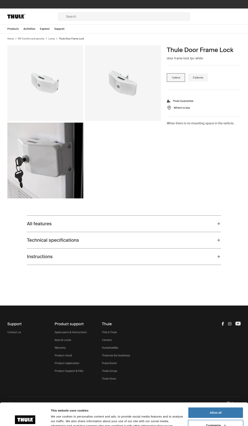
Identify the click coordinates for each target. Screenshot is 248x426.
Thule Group (109, 371)
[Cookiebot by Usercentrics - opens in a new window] (25, 418)
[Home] (32, 16)
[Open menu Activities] (31, 29)
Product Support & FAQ (69, 371)
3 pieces (198, 77)
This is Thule (109, 332)
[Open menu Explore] (47, 29)
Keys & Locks (63, 340)
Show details (60, 418)
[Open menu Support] (61, 29)
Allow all (216, 390)
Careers (107, 340)
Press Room (109, 363)
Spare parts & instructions (71, 332)
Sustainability (110, 347)
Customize (216, 402)
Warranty (60, 347)
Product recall (63, 355)
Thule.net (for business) (116, 355)
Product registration (67, 363)
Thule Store (109, 378)
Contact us (14, 332)
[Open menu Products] (15, 29)
